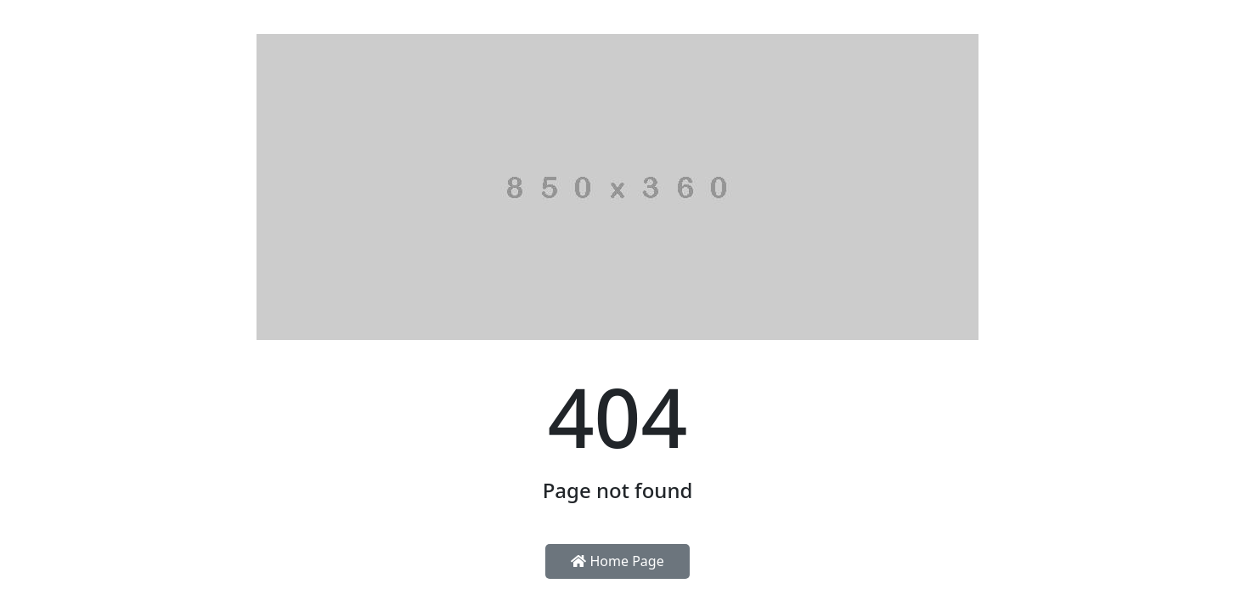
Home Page (617, 561)
